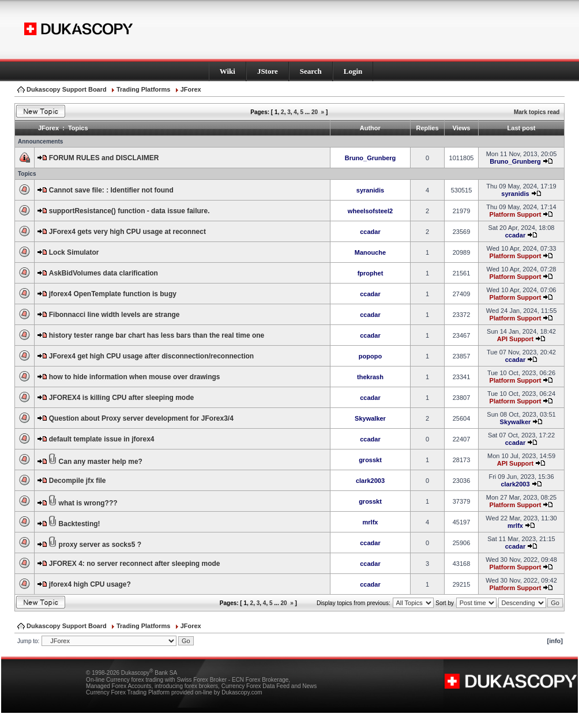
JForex (191, 89)
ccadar (370, 231)
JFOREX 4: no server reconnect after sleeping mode (134, 564)
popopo (370, 356)
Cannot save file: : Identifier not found (111, 190)
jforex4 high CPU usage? (90, 584)
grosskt (370, 459)
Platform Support (516, 214)
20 (314, 112)
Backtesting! (79, 524)
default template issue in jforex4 (102, 439)
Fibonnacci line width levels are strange (114, 315)
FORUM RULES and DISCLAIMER (104, 158)
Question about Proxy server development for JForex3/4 (141, 418)
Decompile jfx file (77, 481)
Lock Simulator (74, 252)
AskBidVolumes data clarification (103, 273)
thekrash (370, 376)
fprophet (371, 273)
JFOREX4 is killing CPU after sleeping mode (121, 398)
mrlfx (370, 522)
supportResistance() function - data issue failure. (129, 211)
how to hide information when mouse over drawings (134, 377)
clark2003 (370, 480)
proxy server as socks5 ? (100, 545)
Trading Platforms (143, 89)
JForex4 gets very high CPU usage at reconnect (127, 232)
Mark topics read (536, 112)
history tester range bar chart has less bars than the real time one (156, 335)
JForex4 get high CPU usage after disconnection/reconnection (151, 356)
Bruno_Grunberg (370, 157)
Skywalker (370, 418)
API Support (515, 338)
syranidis (370, 190)
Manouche (370, 252)
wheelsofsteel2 (370, 210)
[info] (555, 640)
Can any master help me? (100, 462)
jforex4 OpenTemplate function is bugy (112, 294)
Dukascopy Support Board (67, 89)
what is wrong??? (88, 503)
